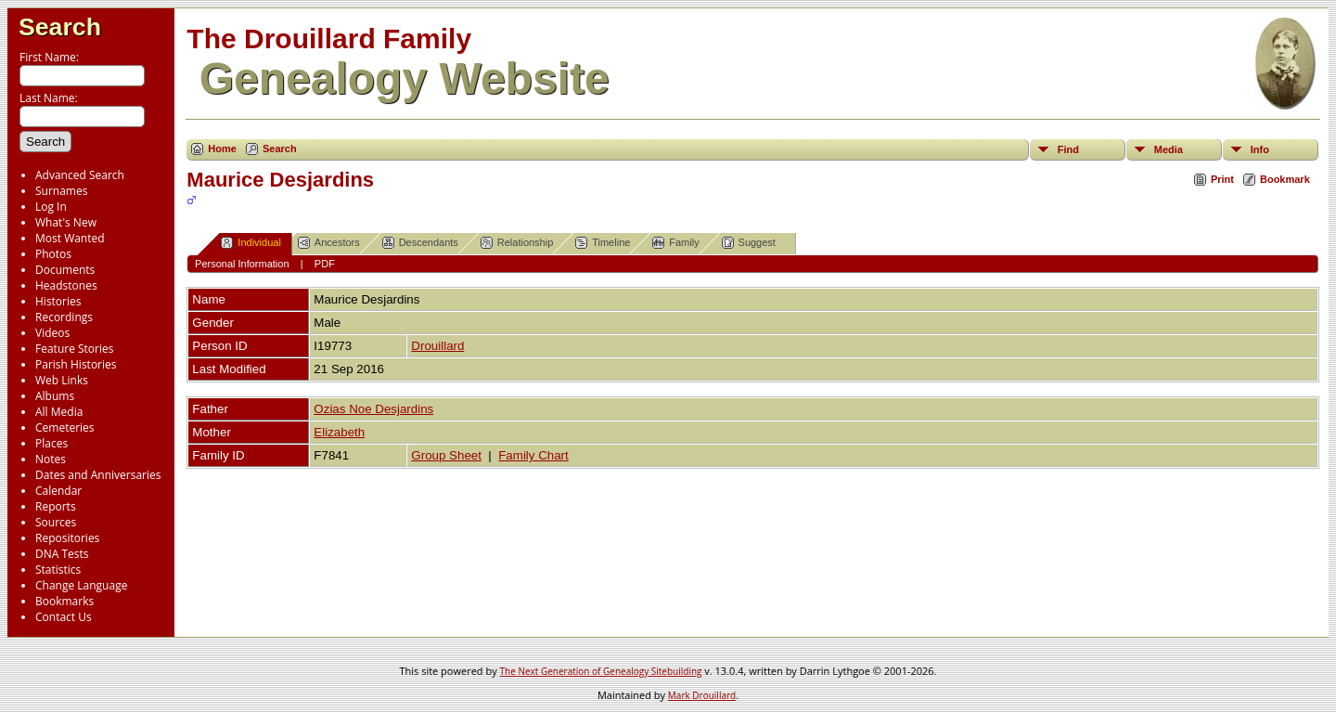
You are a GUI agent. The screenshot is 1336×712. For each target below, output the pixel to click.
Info (1260, 149)
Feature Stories (74, 348)
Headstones (66, 285)
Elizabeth (339, 432)
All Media (59, 412)
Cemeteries (65, 427)
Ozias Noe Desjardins (373, 409)
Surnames (61, 191)
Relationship (517, 243)
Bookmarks (64, 601)
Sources (55, 522)
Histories (58, 301)
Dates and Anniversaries (98, 475)
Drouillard (437, 346)
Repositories (67, 538)
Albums (54, 396)
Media (1168, 149)
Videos (52, 333)
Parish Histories (76, 364)
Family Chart (533, 455)
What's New (65, 222)
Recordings (64, 317)
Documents (65, 270)
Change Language (81, 585)
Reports (55, 506)
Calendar (58, 490)
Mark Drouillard (702, 695)
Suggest (749, 243)
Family (675, 243)
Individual (250, 243)
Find (1068, 149)
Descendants (420, 243)
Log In (51, 206)
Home (222, 148)
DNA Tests (62, 554)
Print (1222, 179)
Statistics (58, 569)
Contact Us (63, 617)
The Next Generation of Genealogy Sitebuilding (601, 671)
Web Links (61, 380)
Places (51, 443)
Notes (50, 459)
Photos (53, 254)
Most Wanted (70, 238)
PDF (325, 263)
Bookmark (1285, 179)
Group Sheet (446, 455)
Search (60, 27)
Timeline (602, 243)
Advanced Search (79, 175)
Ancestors (329, 243)
